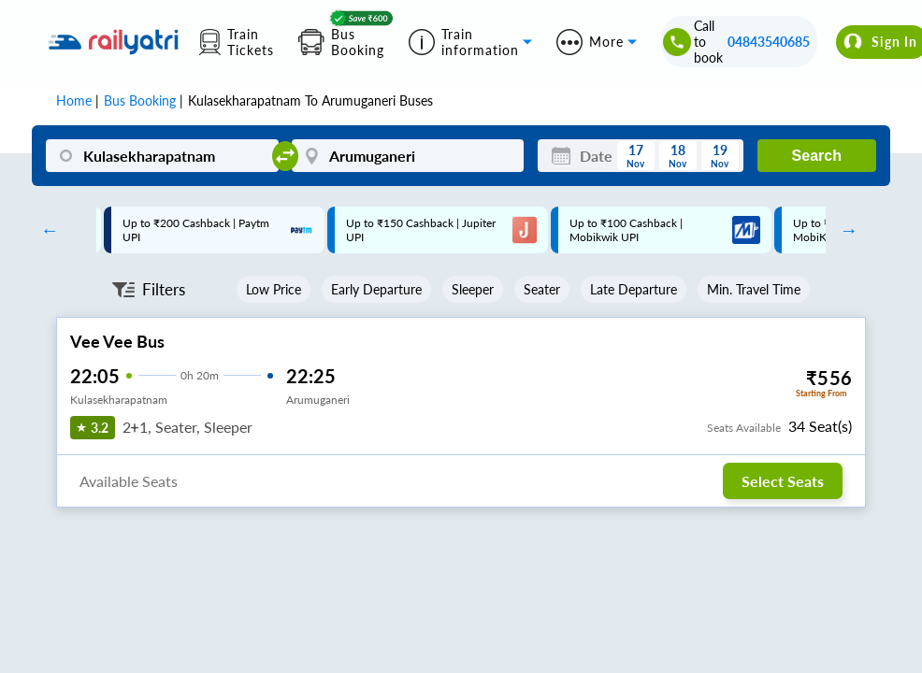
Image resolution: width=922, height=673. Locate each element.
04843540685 (769, 42)
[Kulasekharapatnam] (162, 155)
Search (817, 156)
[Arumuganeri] (408, 155)
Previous (45, 230)
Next (844, 230)
